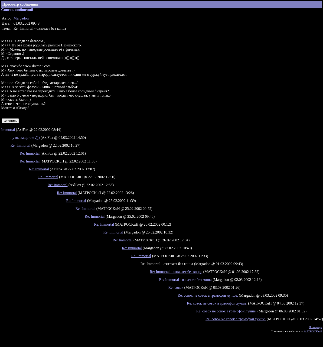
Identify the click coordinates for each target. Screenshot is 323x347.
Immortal (8, 130)
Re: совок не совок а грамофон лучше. (208, 295)
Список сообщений (17, 10)
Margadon (21, 18)
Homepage (315, 327)
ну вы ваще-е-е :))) (25, 137)
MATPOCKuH (313, 331)
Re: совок (175, 287)
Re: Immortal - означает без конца (176, 272)
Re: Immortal (20, 145)
